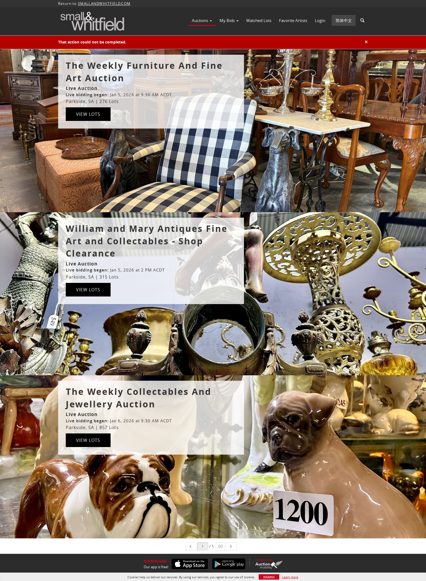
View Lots (88, 114)
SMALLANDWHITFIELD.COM (104, 3)
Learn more (290, 577)
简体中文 (344, 20)
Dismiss (269, 577)
